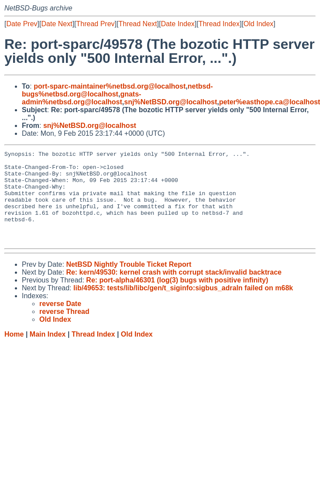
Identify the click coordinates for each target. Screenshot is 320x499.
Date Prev (21, 24)
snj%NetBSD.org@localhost (170, 102)
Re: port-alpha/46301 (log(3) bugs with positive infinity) (177, 298)
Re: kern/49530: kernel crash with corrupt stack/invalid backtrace (174, 290)
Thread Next (137, 24)
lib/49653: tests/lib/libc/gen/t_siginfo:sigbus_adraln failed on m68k (183, 306)
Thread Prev (95, 24)
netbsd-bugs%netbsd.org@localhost (117, 90)
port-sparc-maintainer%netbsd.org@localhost (110, 86)
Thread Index (219, 24)
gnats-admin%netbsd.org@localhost (81, 98)
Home (14, 352)
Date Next (56, 24)
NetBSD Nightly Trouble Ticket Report (128, 282)
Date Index (177, 24)
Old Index (258, 24)
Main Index (48, 352)
